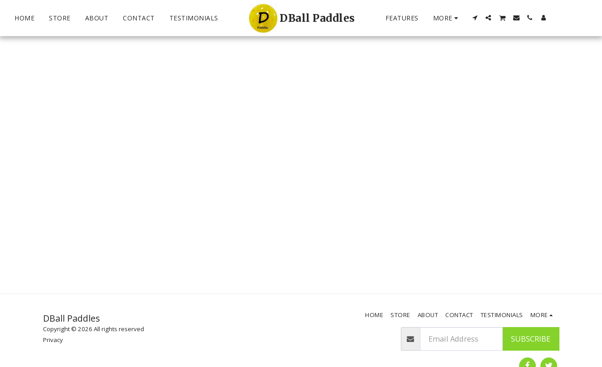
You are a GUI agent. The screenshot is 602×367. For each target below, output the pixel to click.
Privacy (53, 340)
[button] (474, 18)
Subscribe (530, 338)
